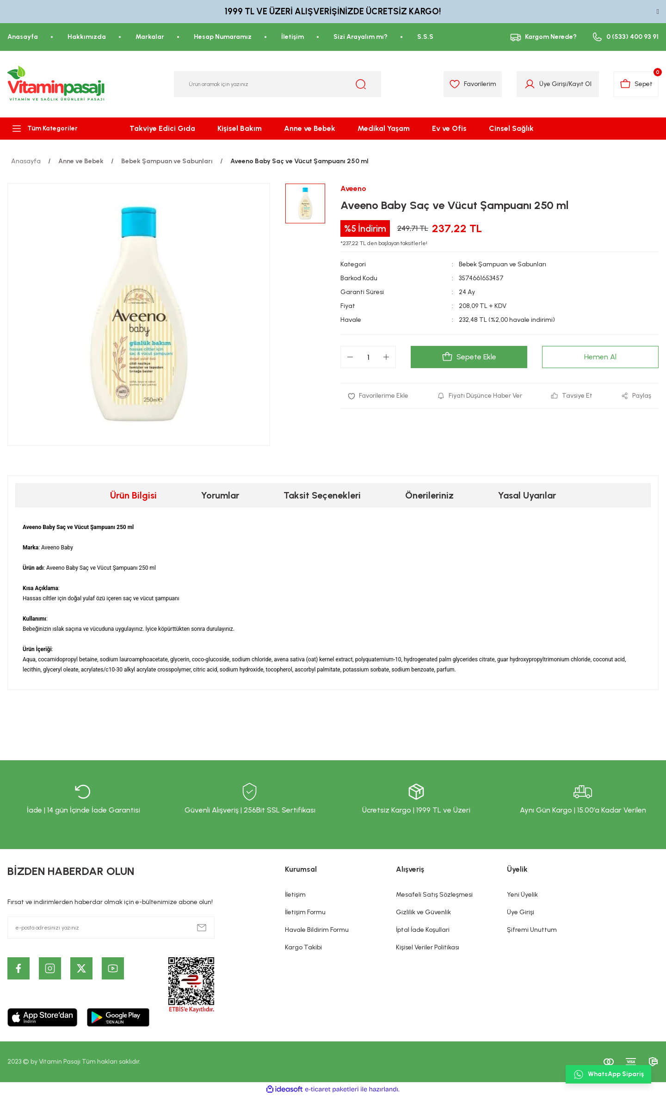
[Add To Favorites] (378, 396)
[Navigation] (55, 128)
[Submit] (201, 928)
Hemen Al (600, 356)
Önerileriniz (429, 495)
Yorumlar (220, 495)
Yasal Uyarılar (527, 495)
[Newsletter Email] (111, 928)
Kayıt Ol (580, 84)
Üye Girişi (520, 912)
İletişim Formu (305, 912)
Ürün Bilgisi (133, 495)
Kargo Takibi (303, 947)
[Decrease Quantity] (350, 357)
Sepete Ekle (469, 357)
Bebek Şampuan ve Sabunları (502, 264)
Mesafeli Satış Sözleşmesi (434, 895)
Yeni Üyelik (522, 895)
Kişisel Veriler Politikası (427, 947)
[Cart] (636, 84)
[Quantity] (368, 357)
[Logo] (56, 84)
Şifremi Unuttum (532, 930)
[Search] (277, 84)
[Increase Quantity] (386, 357)
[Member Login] (530, 84)
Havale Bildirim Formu (317, 930)
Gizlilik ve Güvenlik (423, 912)
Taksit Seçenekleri (322, 495)
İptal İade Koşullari (423, 930)
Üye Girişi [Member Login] (553, 84)
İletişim (295, 895)
